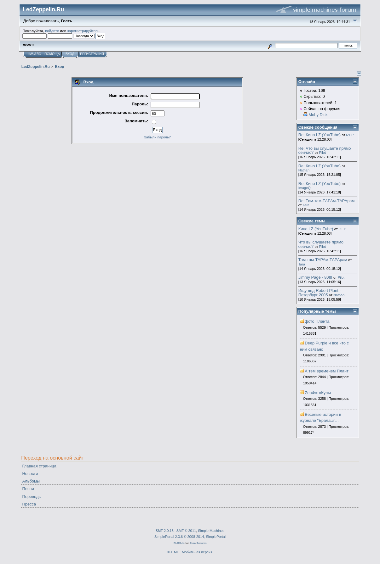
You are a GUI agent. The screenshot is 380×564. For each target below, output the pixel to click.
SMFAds (178, 543)
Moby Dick (317, 114)
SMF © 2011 (186, 531)
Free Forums (198, 543)
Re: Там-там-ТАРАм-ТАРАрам (326, 200)
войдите (52, 31)
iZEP (350, 135)
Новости (30, 473)
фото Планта (317, 321)
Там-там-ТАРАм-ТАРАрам (322, 259)
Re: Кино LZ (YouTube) (319, 134)
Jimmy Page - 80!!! (315, 277)
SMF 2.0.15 (165, 531)
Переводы (32, 496)
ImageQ (304, 188)
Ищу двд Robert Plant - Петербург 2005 (319, 292)
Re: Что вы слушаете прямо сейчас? (324, 150)
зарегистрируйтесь (83, 31)
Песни (28, 488)
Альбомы (31, 481)
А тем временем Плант (326, 371)
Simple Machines (211, 531)
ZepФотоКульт (318, 392)
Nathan (303, 170)
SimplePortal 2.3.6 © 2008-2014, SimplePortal (190, 537)
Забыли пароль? (157, 137)
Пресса (29, 504)
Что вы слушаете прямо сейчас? (320, 244)
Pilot (322, 152)
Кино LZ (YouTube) (315, 228)
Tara (306, 205)
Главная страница (39, 466)
